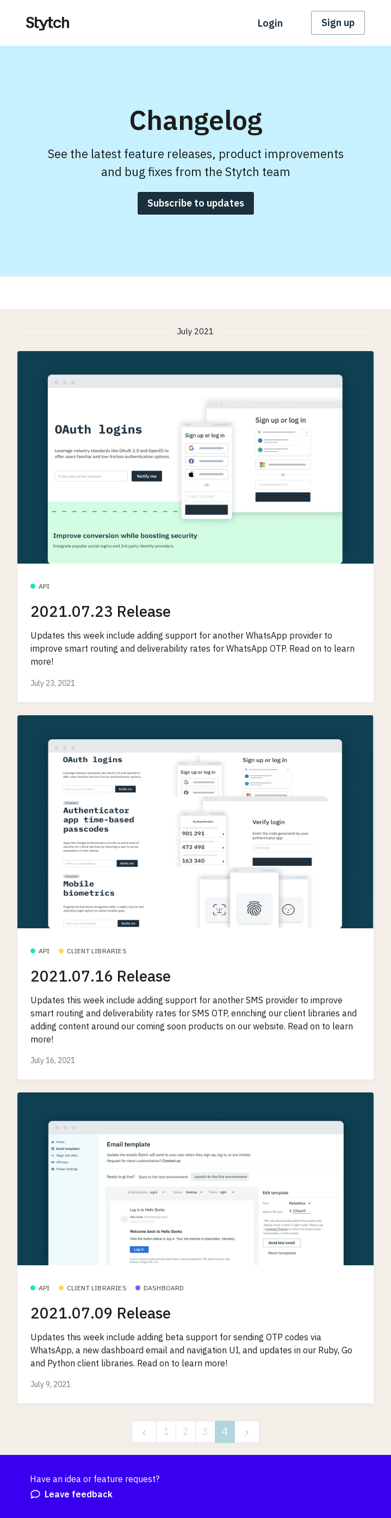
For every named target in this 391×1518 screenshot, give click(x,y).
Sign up (338, 22)
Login (270, 23)
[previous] (144, 1432)
